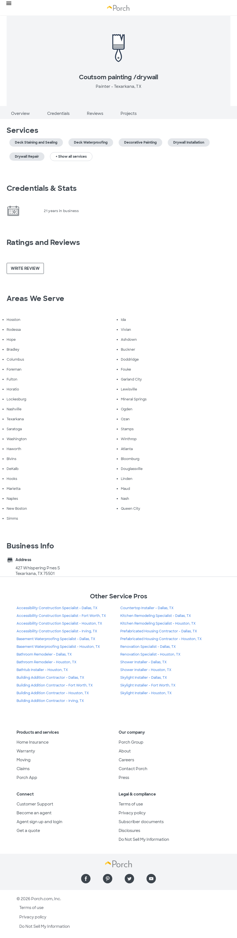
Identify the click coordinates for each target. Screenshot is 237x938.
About (125, 751)
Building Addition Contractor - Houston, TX (53, 693)
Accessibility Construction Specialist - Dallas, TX (57, 608)
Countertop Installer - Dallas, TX (147, 608)
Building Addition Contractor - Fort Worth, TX (55, 685)
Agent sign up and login (39, 821)
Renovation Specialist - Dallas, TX (148, 646)
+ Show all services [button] (71, 156)
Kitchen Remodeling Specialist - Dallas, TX (155, 616)
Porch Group (131, 742)
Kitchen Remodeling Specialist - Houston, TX (158, 623)
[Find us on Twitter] (129, 878)
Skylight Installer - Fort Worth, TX (147, 685)
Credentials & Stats (42, 188)
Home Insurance (33, 742)
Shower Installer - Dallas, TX (143, 662)
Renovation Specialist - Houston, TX (150, 654)
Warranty (26, 751)
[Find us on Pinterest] (107, 878)
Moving (24, 759)
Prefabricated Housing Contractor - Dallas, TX (158, 631)
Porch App (27, 777)
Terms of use (131, 804)
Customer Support (35, 804)
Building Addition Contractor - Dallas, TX (50, 677)
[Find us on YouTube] (151, 878)
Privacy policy (132, 812)
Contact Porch (133, 768)
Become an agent (34, 812)
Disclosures (129, 830)
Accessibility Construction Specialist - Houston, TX (59, 623)
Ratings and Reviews (43, 242)
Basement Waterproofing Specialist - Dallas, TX (56, 639)
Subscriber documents (141, 821)
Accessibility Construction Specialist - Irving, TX (57, 631)
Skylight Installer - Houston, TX (146, 693)
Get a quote (28, 830)
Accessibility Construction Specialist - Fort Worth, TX (61, 616)
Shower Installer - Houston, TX (145, 670)
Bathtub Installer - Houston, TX (42, 670)
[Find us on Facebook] (85, 878)
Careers (126, 759)
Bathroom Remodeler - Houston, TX (46, 662)
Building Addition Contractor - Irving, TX (50, 701)
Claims (23, 768)
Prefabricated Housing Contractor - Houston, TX (161, 639)
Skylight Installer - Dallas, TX (143, 677)
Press (124, 777)
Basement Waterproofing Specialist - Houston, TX (58, 646)
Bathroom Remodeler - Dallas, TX (44, 654)
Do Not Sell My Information (144, 839)
